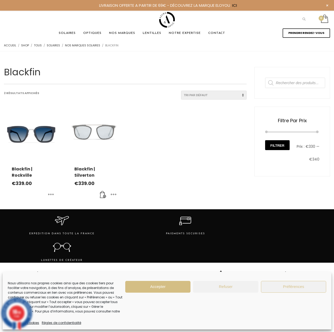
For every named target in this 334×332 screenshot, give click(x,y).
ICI (234, 5)
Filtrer (277, 145)
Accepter (157, 286)
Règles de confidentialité (61, 323)
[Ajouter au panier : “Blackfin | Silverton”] (103, 194)
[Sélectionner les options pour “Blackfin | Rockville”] (51, 194)
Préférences (293, 286)
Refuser (226, 286)
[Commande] (214, 95)
